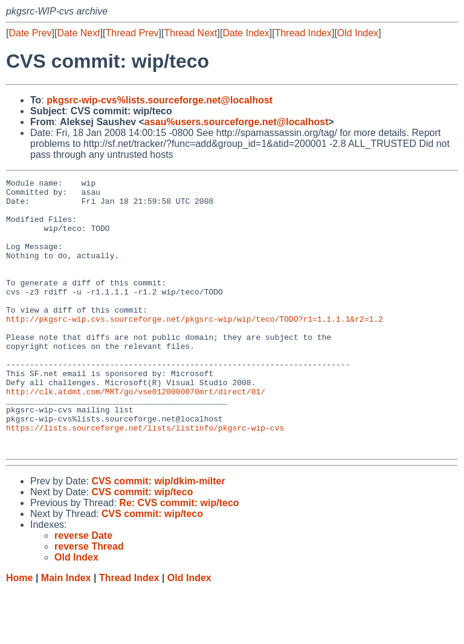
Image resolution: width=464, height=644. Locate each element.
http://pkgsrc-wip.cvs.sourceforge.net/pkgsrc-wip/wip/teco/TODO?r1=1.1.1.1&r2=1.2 (194, 347)
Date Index (245, 33)
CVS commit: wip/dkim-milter (158, 535)
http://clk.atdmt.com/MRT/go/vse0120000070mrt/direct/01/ (135, 434)
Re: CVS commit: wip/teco (179, 557)
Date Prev (29, 33)
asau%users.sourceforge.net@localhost (236, 122)
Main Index (66, 632)
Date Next (78, 33)
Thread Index (303, 33)
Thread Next (190, 33)
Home (19, 632)
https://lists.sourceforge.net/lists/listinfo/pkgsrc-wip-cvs (145, 478)
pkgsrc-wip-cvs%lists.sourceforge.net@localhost (159, 100)
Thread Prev (132, 33)
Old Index (357, 33)
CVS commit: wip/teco (142, 546)
